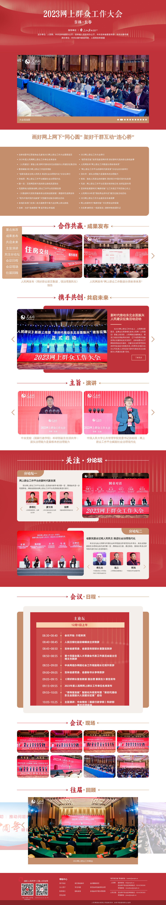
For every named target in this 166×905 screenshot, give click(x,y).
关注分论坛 (12, 254)
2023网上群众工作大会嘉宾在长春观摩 (97, 198)
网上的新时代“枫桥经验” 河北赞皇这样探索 (100, 203)
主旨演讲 (12, 248)
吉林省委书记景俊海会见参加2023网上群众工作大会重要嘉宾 (45, 155)
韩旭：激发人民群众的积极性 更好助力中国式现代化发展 (106, 179)
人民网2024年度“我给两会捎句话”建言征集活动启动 (103, 193)
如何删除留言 (94, 883)
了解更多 (138, 357)
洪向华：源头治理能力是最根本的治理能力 (99, 174)
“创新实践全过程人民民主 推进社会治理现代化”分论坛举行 (44, 174)
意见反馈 (62, 895)
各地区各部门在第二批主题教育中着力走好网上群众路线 (43, 203)
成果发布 (12, 236)
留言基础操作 (79, 883)
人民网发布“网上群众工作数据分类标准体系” (100, 164)
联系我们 (62, 891)
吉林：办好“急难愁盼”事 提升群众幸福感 (37, 208)
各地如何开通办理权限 (98, 891)
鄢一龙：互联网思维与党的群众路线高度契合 (38, 184)
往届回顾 (12, 273)
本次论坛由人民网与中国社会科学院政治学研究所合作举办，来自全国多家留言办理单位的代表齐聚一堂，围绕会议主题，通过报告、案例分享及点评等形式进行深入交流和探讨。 (116, 546)
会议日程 (12, 260)
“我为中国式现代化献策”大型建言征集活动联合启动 (41, 198)
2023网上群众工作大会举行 (93, 155)
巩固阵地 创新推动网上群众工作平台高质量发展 (40, 188)
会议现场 (12, 266)
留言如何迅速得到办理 (98, 887)
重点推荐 (12, 229)
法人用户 (62, 887)
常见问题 (78, 887)
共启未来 (12, 242)
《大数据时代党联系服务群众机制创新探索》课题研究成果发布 (46, 193)
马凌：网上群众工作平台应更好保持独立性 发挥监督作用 (106, 184)
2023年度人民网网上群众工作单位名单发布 (37, 159)
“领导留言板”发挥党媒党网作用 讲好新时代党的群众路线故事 (107, 159)
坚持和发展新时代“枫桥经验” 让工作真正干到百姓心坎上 (105, 188)
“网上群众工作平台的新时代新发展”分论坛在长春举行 (104, 169)
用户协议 (62, 883)
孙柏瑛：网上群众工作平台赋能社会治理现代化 (39, 179)
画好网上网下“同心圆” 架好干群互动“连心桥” (83, 137)
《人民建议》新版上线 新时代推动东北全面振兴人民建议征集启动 (48, 164)
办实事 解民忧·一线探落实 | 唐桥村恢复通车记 (101, 208)
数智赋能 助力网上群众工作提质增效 (35, 169)
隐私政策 (78, 891)
